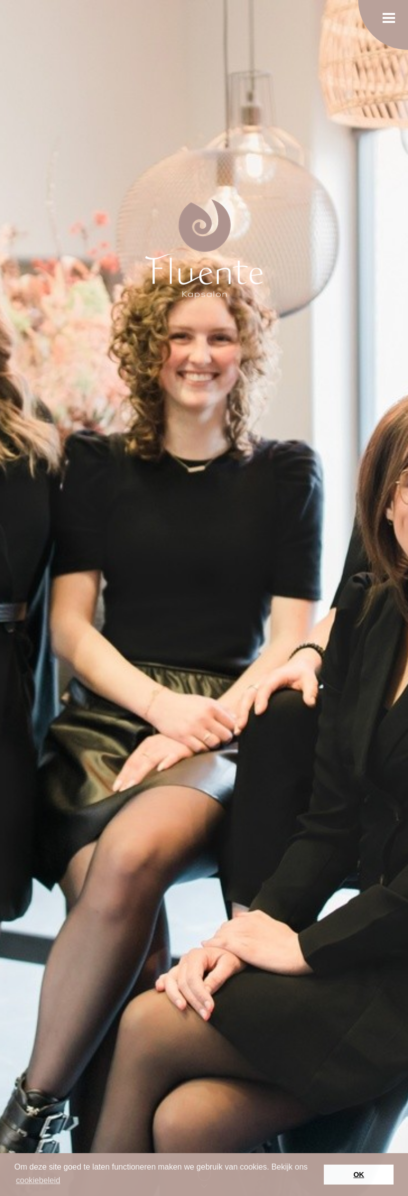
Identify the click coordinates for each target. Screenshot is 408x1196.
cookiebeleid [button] (38, 1180)
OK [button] (358, 1175)
